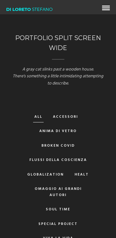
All (38, 117)
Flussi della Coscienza (58, 160)
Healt (82, 175)
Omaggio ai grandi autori (58, 192)
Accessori (65, 117)
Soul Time (58, 209)
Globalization (45, 175)
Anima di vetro (58, 131)
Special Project (58, 224)
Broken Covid (58, 146)
